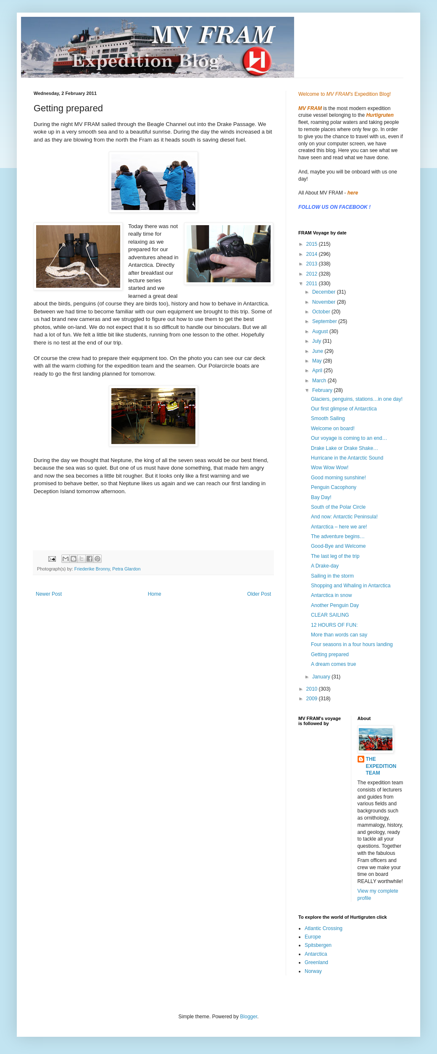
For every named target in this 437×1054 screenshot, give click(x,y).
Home (154, 594)
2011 (312, 283)
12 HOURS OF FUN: (334, 625)
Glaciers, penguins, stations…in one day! (357, 399)
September (325, 321)
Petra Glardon (126, 568)
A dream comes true (333, 664)
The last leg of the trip (335, 556)
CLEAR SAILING (330, 615)
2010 (312, 689)
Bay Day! (321, 497)
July (317, 341)
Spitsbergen (318, 945)
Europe (313, 937)
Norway (313, 971)
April (318, 370)
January (322, 677)
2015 (312, 244)
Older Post (259, 594)
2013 (312, 264)
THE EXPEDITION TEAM (381, 766)
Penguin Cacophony (333, 487)
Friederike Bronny (92, 568)
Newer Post (49, 594)
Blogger (248, 1017)
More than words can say (339, 635)
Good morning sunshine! (338, 478)
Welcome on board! (333, 428)
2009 (312, 699)
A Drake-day (325, 566)
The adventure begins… (338, 536)
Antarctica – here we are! (339, 527)
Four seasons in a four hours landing (352, 644)
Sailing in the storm (332, 576)
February (323, 390)
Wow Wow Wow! (329, 467)
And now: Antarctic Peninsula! (344, 517)
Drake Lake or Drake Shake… (344, 448)
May (317, 361)
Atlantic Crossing (323, 928)
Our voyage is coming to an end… (349, 438)
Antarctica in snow (331, 595)
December (324, 292)
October (322, 312)
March (320, 381)
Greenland (316, 962)
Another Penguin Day (335, 605)
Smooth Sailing (328, 418)
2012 (312, 274)
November (324, 302)
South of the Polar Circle (338, 507)
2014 (312, 254)
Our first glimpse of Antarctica (344, 409)
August (320, 331)
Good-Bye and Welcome (338, 546)
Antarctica (316, 954)
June (318, 351)
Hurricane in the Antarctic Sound (347, 458)
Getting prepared (330, 654)
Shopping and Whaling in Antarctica (350, 586)
